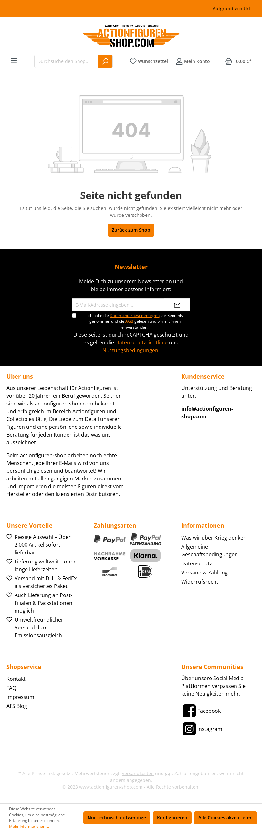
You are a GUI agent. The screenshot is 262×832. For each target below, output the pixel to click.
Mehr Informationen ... (29, 826)
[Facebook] (201, 711)
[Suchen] (105, 61)
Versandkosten (138, 773)
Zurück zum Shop (131, 230)
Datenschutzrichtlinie (141, 342)
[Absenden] (177, 304)
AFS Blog (16, 706)
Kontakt (16, 678)
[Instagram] (201, 729)
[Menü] (13, 61)
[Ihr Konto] (193, 61)
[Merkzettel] (149, 61)
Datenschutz (196, 563)
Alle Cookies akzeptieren (225, 818)
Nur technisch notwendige (117, 818)
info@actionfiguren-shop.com (207, 412)
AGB (129, 321)
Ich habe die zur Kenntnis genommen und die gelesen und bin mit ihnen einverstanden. (135, 321)
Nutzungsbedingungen (130, 350)
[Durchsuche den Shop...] (66, 61)
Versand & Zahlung (204, 572)
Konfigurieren (172, 818)
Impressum (20, 696)
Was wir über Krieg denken (213, 537)
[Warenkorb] (238, 61)
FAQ (11, 687)
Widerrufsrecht (199, 581)
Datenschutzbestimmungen (135, 315)
